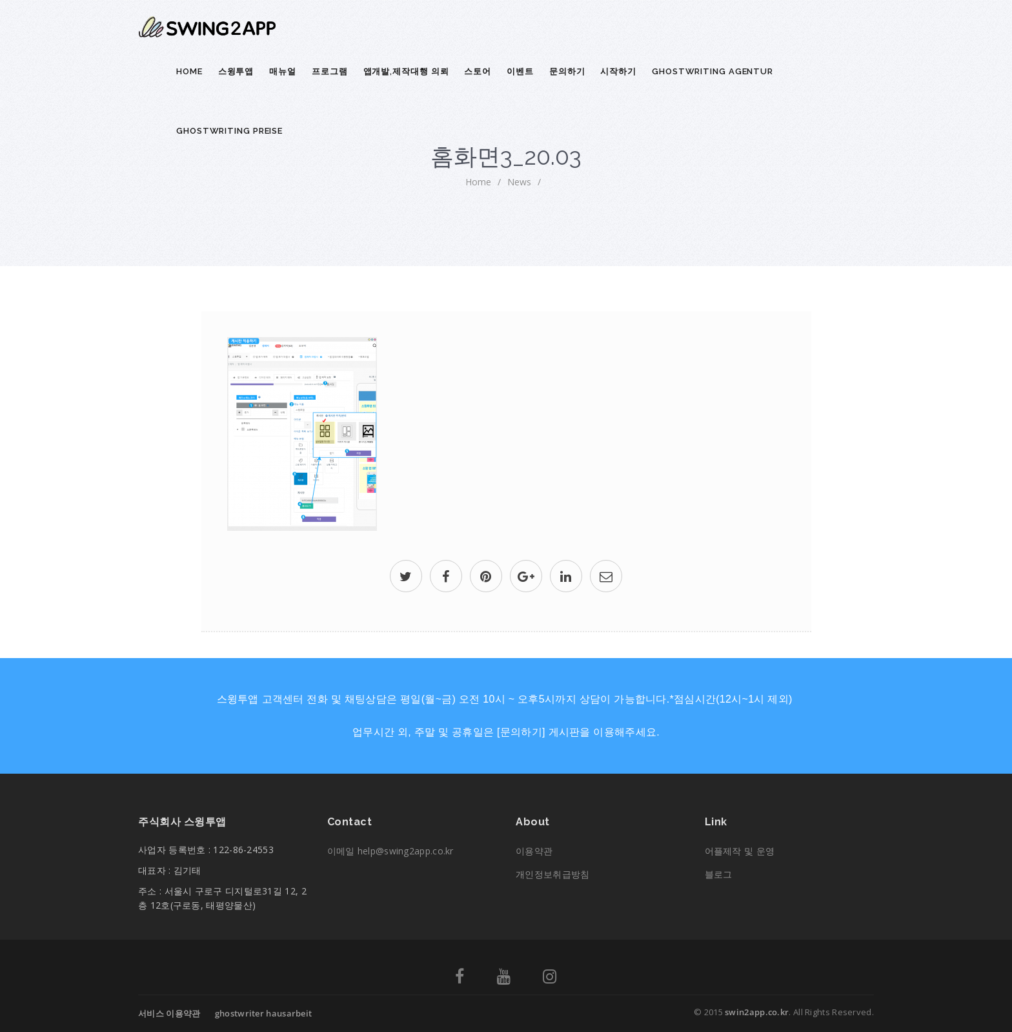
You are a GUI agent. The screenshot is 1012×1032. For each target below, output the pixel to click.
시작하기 (618, 71)
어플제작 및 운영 (740, 851)
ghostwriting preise (229, 131)
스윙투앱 (236, 71)
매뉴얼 (282, 71)
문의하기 (567, 71)
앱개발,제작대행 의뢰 (406, 71)
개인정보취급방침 (552, 874)
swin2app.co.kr (757, 1012)
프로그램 (330, 71)
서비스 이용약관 (169, 1013)
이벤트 (520, 71)
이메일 (390, 851)
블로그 (719, 874)
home (478, 182)
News (519, 182)
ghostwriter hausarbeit (263, 1013)
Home (189, 71)
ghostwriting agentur (712, 71)
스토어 (477, 71)
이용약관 (534, 851)
